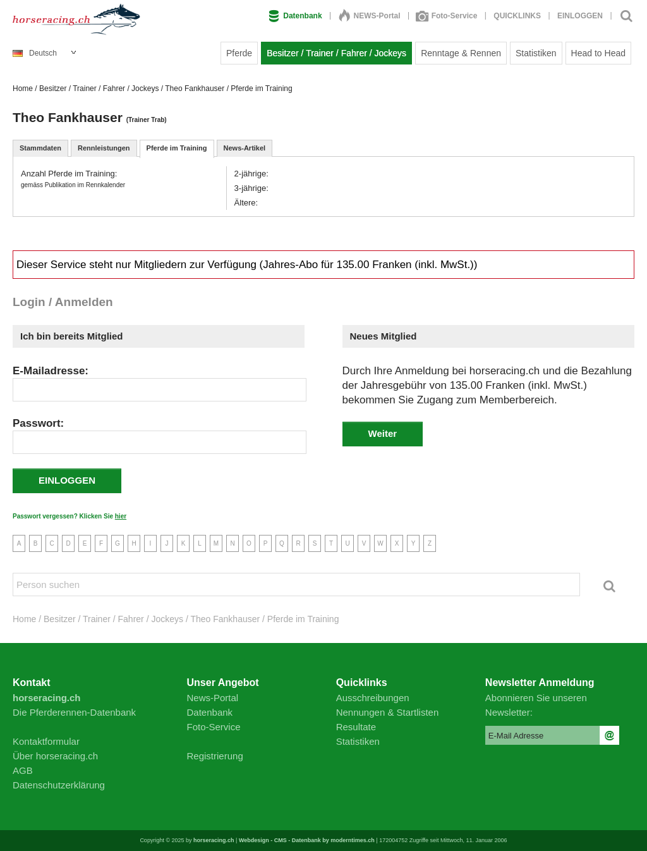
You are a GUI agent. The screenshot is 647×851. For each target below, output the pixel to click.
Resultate (356, 726)
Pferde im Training (177, 148)
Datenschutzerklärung (59, 785)
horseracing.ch (213, 840)
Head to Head (598, 53)
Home (23, 88)
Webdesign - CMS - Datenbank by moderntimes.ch (307, 840)
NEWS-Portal (370, 15)
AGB (23, 770)
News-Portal (213, 697)
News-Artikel (245, 148)
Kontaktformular (46, 741)
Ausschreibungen (372, 697)
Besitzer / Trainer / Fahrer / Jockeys (336, 53)
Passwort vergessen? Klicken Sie (69, 516)
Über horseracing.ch (55, 755)
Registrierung (215, 755)
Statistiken (536, 53)
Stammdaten (40, 148)
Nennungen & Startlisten (387, 712)
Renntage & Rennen (461, 53)
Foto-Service (447, 15)
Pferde (239, 53)
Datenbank (295, 15)
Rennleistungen (104, 148)
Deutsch (35, 53)
